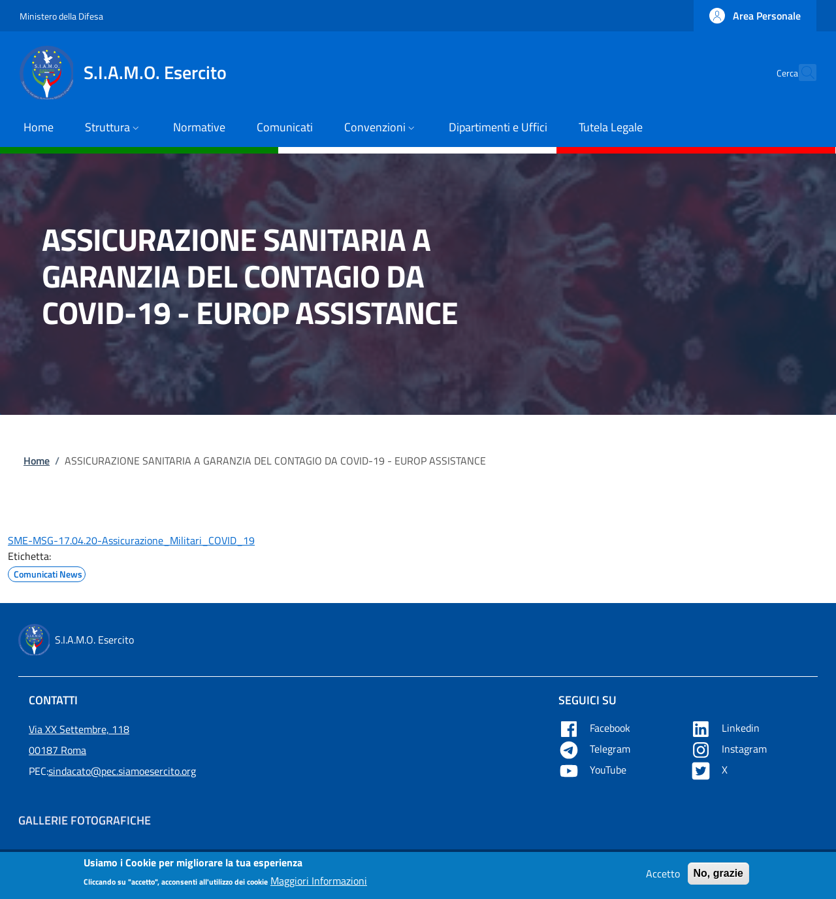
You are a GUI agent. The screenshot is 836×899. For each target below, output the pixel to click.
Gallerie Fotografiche (84, 820)
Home (37, 460)
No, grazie (718, 876)
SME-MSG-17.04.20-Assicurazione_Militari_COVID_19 (131, 540)
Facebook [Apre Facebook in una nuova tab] (595, 728)
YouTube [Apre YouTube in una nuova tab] (593, 769)
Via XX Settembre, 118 (79, 729)
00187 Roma (57, 750)
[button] (755, 15)
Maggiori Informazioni (318, 884)
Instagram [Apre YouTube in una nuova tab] (729, 749)
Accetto (663, 877)
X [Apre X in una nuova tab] (710, 769)
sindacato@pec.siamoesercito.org (122, 771)
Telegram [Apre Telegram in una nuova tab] (595, 749)
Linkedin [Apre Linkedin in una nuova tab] (726, 728)
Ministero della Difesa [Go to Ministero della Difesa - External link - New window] (61, 16)
